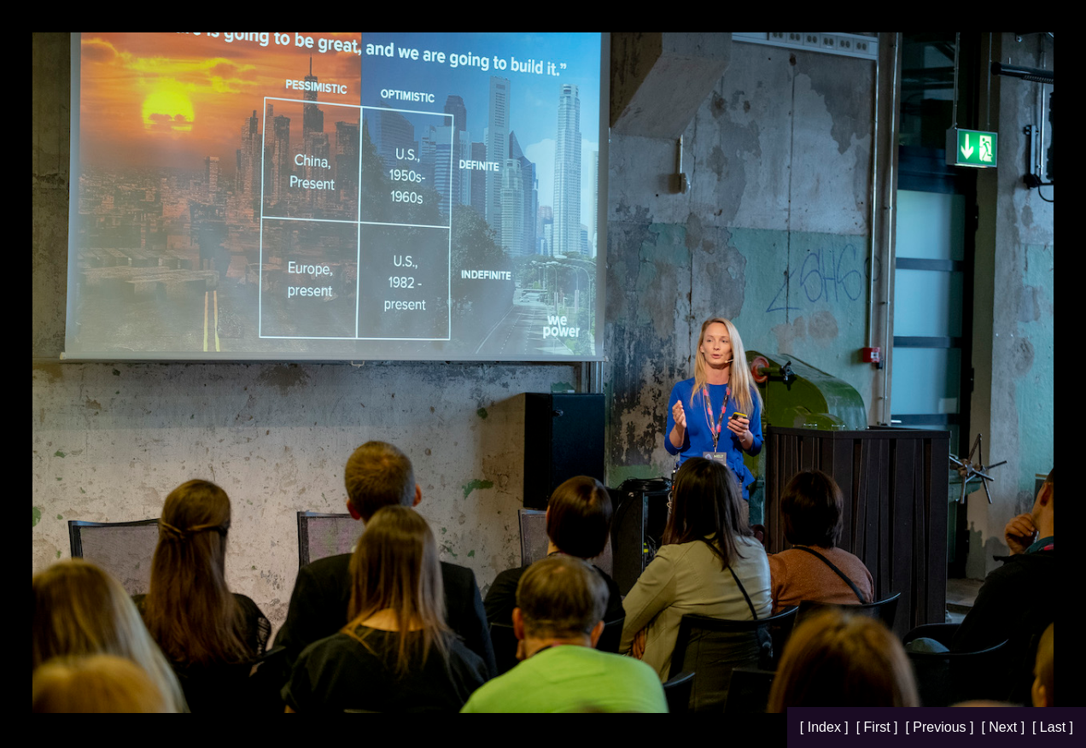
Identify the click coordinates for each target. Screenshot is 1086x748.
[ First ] (879, 727)
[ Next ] (1004, 727)
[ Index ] (826, 727)
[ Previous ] (941, 727)
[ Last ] (1052, 727)
